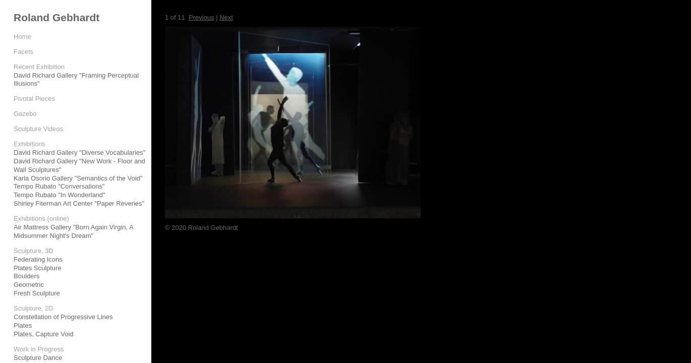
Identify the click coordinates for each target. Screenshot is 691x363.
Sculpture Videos (38, 129)
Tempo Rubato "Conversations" (59, 186)
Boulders (26, 276)
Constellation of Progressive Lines (63, 317)
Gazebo (25, 113)
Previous (201, 17)
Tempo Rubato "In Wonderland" (59, 195)
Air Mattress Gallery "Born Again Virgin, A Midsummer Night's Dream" (73, 231)
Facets (23, 51)
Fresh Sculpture (37, 293)
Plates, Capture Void (44, 334)
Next (226, 17)
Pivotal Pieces (34, 98)
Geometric (29, 284)
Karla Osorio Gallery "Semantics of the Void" (78, 178)
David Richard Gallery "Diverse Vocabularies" (79, 152)
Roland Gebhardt (56, 17)
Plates (23, 325)
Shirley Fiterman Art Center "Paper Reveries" (79, 203)
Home (22, 36)
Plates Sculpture (38, 268)
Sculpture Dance (38, 357)
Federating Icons (38, 259)
